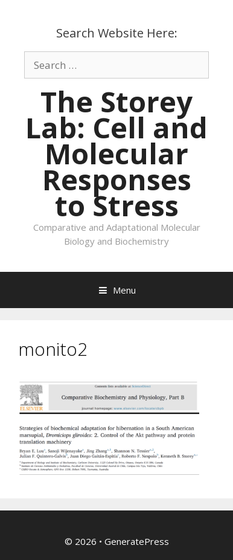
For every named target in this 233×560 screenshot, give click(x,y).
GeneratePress (136, 541)
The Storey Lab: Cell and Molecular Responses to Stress (116, 153)
